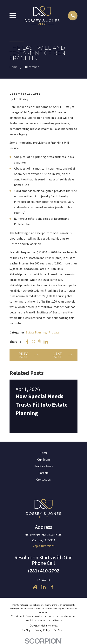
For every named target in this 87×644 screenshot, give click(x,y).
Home (44, 453)
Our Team (43, 459)
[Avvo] (35, 587)
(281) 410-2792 (43, 571)
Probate (54, 332)
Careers (43, 473)
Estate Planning (36, 332)
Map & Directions (43, 546)
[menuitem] (26, 630)
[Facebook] (52, 587)
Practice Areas (43, 466)
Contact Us (43, 479)
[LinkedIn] (43, 587)
